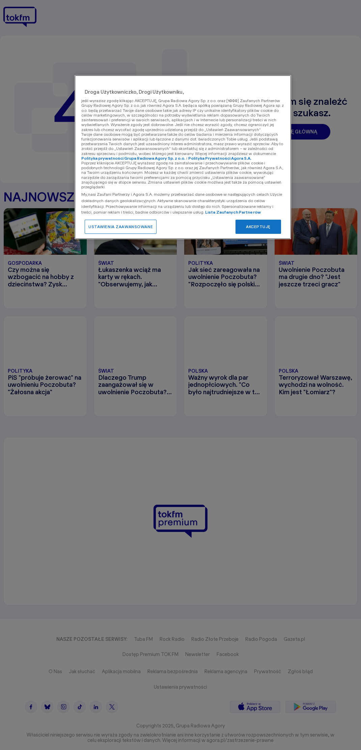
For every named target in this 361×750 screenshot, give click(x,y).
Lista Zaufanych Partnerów (233, 212)
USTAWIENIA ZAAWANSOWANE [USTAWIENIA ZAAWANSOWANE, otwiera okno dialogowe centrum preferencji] (120, 226)
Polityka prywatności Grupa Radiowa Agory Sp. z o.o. (133, 158)
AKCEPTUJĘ (258, 226)
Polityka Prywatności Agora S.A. (219, 158)
